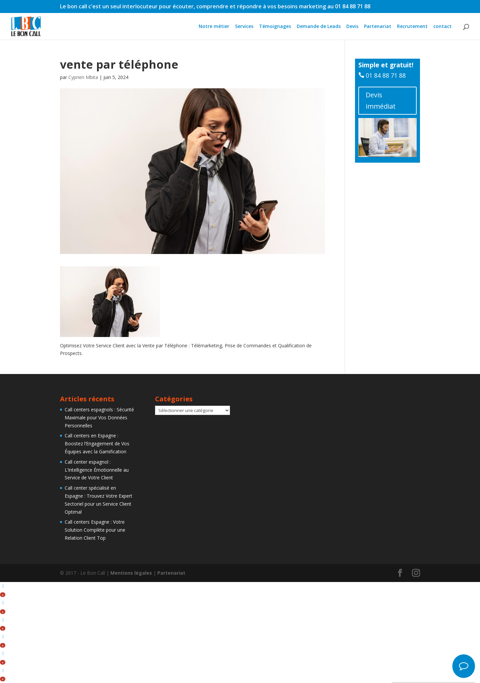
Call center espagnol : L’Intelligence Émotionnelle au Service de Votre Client (97, 470)
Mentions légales (131, 573)
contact (442, 26)
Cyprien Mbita (83, 77)
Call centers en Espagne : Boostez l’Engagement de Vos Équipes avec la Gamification (97, 443)
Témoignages (275, 26)
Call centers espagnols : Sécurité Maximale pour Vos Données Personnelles (99, 417)
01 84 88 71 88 (386, 75)
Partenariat (377, 26)
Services (244, 26)
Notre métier (214, 26)
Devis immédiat (381, 100)
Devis (352, 26)
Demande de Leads (319, 26)
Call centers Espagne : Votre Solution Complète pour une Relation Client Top (95, 530)
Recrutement (412, 26)
